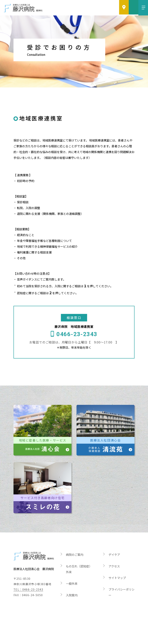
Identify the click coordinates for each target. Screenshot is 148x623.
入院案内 (71, 584)
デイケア (114, 544)
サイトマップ (117, 567)
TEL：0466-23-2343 (28, 579)
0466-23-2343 (76, 324)
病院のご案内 (74, 544)
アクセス (114, 555)
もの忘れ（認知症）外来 (79, 558)
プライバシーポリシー (121, 582)
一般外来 (71, 573)
